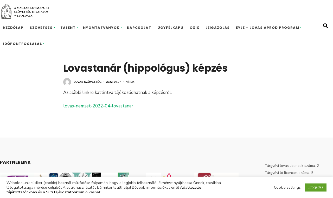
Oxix (194, 27)
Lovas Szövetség (87, 81)
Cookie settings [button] (287, 187)
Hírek (130, 81)
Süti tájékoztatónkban (65, 192)
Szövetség (41, 27)
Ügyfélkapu (170, 27)
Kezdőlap (13, 27)
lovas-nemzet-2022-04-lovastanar (98, 106)
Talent (67, 27)
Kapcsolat (139, 27)
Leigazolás (218, 27)
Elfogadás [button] (315, 187)
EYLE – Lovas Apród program (267, 27)
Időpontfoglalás (22, 43)
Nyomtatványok (101, 27)
